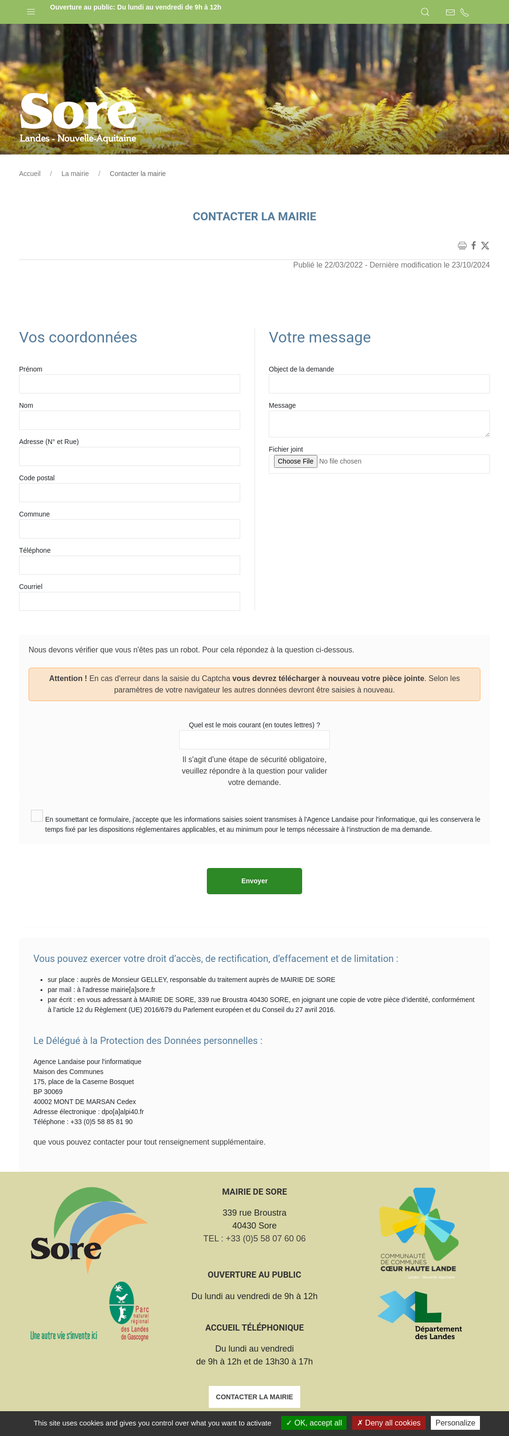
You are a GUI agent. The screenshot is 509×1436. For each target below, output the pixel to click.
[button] (31, 9)
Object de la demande (301, 369)
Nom (26, 405)
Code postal (37, 478)
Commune (34, 514)
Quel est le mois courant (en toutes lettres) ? (254, 725)
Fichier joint (286, 449)
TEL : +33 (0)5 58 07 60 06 (255, 1238)
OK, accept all (314, 1423)
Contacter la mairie (254, 1397)
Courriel (30, 586)
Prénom (30, 369)
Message (282, 405)
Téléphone (35, 550)
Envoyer (254, 881)
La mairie (75, 173)
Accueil (30, 173)
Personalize (456, 1423)
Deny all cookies (389, 1423)
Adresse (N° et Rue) (49, 441)
